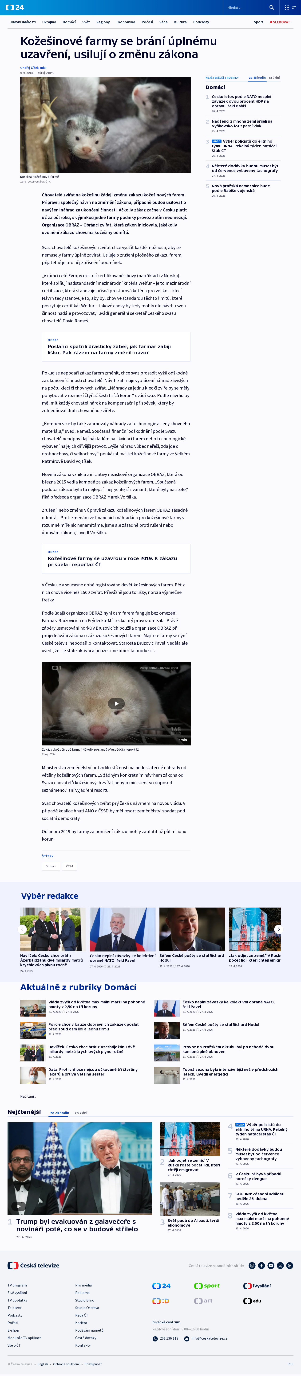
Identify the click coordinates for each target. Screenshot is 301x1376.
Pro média (83, 1286)
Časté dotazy (85, 1339)
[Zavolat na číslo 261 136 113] (165, 1339)
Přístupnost (93, 1365)
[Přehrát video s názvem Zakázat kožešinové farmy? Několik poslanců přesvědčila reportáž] (116, 703)
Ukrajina (49, 21)
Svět (86, 21)
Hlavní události (23, 21)
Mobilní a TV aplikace (24, 1339)
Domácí (69, 21)
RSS (290, 1365)
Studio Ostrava (87, 1309)
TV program (17, 1286)
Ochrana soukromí (66, 1365)
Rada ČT (81, 1316)
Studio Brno (84, 1301)
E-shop (13, 1331)
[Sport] (259, 22)
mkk (43, 68)
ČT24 (69, 866)
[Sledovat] (280, 22)
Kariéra (81, 1324)
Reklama (82, 1294)
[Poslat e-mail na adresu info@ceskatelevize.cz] (205, 1339)
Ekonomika (125, 21)
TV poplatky (17, 1301)
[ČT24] (15, 7)
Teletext (14, 1309)
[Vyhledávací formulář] (251, 7)
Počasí (147, 21)
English (43, 1365)
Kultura (180, 21)
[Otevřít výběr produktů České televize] (290, 7)
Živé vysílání (17, 1294)
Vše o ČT (14, 1346)
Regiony (103, 21)
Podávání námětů (89, 1331)
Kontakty (83, 1346)
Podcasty (201, 21)
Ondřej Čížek (29, 68)
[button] (116, 703)
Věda (163, 21)
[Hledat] (271, 7)
